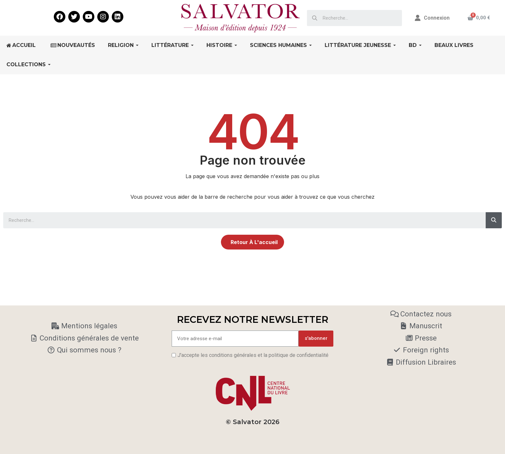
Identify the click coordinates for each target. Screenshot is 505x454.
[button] (252, 242)
